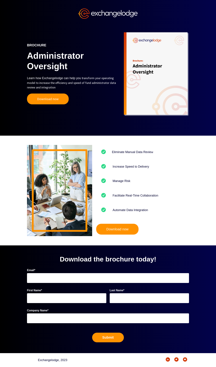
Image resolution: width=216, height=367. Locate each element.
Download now (48, 99)
